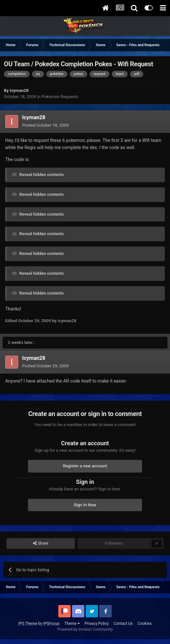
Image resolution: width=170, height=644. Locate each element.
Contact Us (123, 623)
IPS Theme (27, 623)
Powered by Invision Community (85, 629)
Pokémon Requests (60, 96)
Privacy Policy (97, 623)
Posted (45, 125)
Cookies (145, 623)
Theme (72, 623)
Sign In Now (85, 504)
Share (40, 543)
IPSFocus (51, 623)
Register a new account (85, 465)
